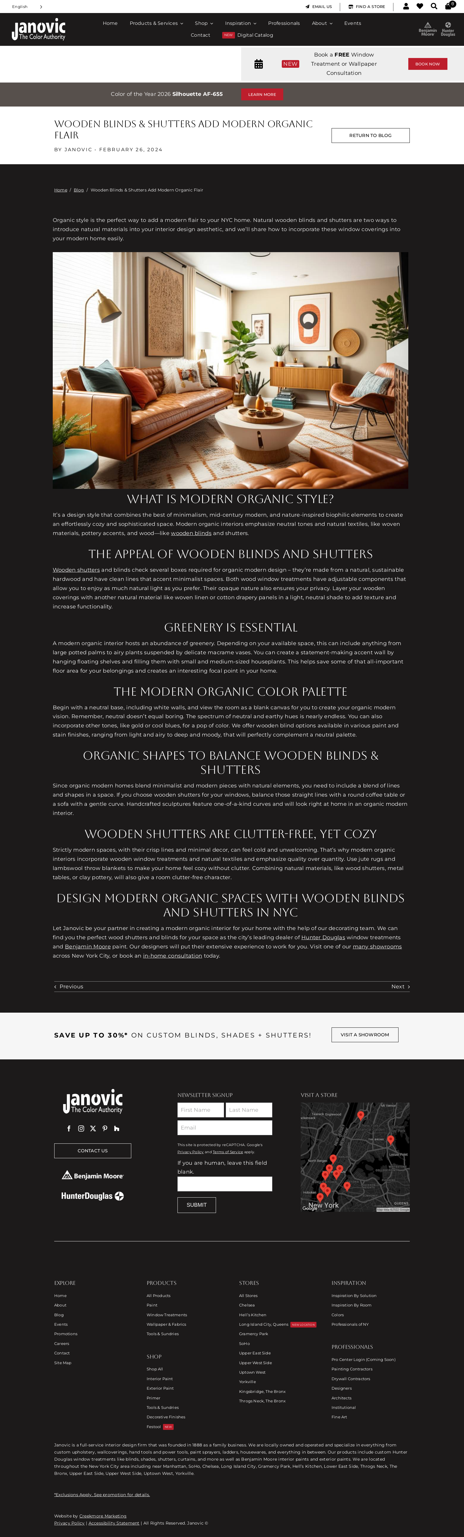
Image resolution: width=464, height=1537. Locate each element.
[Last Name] (249, 1110)
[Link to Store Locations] (355, 1157)
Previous (71, 986)
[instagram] (81, 1129)
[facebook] (69, 1129)
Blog (79, 190)
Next (397, 986)
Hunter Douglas (323, 937)
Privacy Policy (190, 1152)
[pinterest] (105, 1129)
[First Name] (200, 1110)
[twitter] (93, 1129)
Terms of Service (228, 1152)
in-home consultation (172, 956)
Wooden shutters (76, 570)
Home (60, 190)
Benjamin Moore (88, 946)
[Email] (224, 1127)
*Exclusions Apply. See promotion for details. (102, 1494)
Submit (197, 1205)
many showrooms (377, 946)
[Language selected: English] (27, 6)
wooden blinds (191, 533)
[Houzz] (116, 1129)
